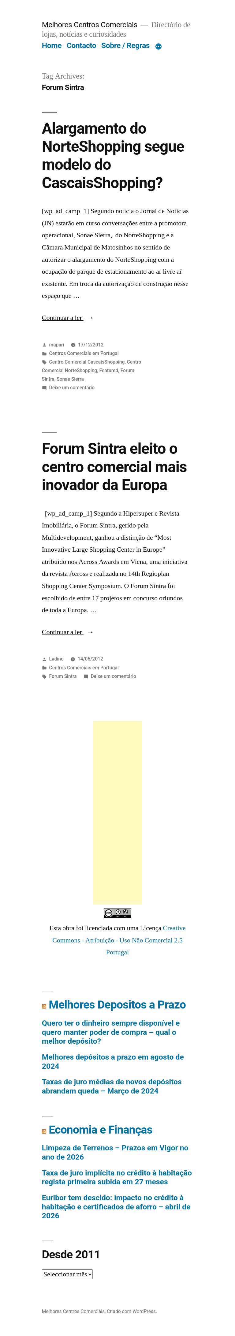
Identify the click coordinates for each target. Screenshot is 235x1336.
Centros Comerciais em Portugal (84, 353)
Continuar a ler (68, 317)
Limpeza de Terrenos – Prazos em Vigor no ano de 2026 (115, 1152)
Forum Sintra (63, 676)
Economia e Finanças (100, 1129)
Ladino (56, 659)
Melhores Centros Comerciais (89, 24)
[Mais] (158, 46)
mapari (56, 345)
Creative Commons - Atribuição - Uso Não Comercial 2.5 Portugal (118, 940)
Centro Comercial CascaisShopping (87, 362)
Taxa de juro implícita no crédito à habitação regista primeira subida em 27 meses (117, 1177)
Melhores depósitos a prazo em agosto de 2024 (113, 1062)
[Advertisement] (117, 813)
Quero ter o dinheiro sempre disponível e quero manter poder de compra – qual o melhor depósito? (111, 1032)
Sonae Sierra (70, 379)
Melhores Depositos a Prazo (117, 1004)
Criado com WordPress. (132, 1311)
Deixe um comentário (72, 387)
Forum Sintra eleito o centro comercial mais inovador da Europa (114, 467)
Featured (108, 370)
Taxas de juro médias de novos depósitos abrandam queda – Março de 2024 (112, 1086)
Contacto (81, 45)
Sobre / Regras (125, 45)
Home (52, 45)
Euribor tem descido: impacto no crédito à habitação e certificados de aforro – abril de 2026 (116, 1206)
